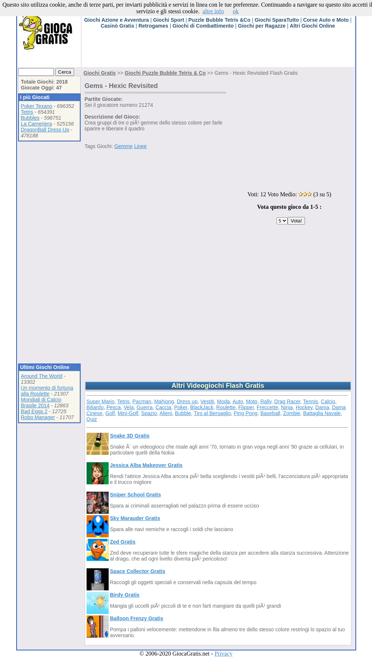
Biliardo (95, 407)
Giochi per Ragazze (261, 26)
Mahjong (164, 401)
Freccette (267, 407)
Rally (265, 401)
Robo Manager (38, 417)
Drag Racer (287, 401)
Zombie (291, 413)
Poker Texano (36, 106)
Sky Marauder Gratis (135, 518)
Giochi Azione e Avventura (116, 20)
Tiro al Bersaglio (212, 413)
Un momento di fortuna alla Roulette (47, 391)
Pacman (142, 401)
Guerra (145, 407)
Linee (140, 146)
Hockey (304, 407)
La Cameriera (36, 124)
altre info (213, 11)
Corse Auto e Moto (326, 20)
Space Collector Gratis (137, 571)
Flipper (246, 407)
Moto (251, 401)
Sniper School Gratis (135, 495)
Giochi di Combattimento (203, 26)
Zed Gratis (123, 542)
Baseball (270, 413)
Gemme (123, 146)
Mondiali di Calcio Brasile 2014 (41, 402)
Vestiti (207, 401)
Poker (180, 407)
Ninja (287, 407)
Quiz (92, 419)
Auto (237, 401)
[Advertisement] (216, 50)
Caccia (163, 407)
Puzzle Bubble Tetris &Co (219, 20)
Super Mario (101, 401)
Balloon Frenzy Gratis (137, 618)
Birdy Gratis (125, 595)
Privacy (223, 653)
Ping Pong (246, 413)
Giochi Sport (168, 20)
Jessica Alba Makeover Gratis (146, 465)
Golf (110, 413)
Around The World (42, 376)
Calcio (328, 401)
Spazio (149, 413)
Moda (223, 401)
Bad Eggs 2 (34, 411)
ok (236, 11)
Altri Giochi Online (312, 26)
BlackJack (201, 407)
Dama (322, 407)
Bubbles (30, 118)
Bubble (183, 413)
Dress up (187, 401)
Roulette (225, 407)
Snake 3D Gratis (130, 436)
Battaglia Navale (322, 413)
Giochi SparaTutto (277, 20)
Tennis (310, 401)
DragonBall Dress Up (45, 130)
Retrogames (153, 26)
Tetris (27, 112)
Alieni (165, 413)
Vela (129, 407)
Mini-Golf (127, 413)
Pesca (113, 407)
